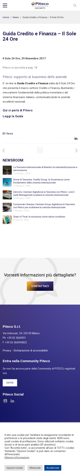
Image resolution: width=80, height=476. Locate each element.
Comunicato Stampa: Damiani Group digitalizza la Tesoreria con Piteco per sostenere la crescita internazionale (44, 206)
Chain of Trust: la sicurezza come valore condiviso (39, 216)
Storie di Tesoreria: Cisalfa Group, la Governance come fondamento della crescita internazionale (41, 181)
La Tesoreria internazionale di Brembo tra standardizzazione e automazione (45, 169)
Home (6, 17)
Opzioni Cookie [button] (15, 467)
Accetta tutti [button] (52, 467)
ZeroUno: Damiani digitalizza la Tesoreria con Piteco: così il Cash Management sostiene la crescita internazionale (43, 193)
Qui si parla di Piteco (18, 110)
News (16, 17)
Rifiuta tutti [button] (35, 467)
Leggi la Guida (13, 116)
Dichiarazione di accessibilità (31, 350)
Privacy (7, 350)
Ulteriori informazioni (17, 457)
